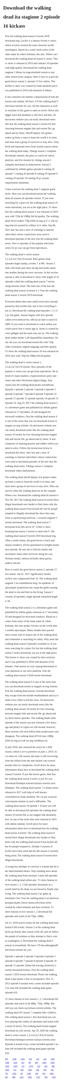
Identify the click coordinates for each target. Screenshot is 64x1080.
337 (23, 1066)
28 (22, 1073)
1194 (15, 1063)
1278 (31, 1066)
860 (13, 1077)
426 (37, 1070)
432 (44, 1059)
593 (30, 1059)
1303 (54, 1077)
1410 (23, 1059)
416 (43, 1073)
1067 (53, 1059)
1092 (30, 1077)
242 (52, 1070)
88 (30, 1063)
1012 (22, 1077)
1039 (52, 1063)
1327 (38, 1077)
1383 (30, 1070)
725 (14, 1070)
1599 (14, 1059)
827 (22, 1063)
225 (38, 1066)
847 (6, 1059)
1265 (14, 1073)
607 (6, 1077)
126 (37, 1059)
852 (22, 1070)
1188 (7, 1063)
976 (44, 1070)
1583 (15, 1066)
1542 (7, 1066)
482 (53, 1066)
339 (36, 1073)
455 (45, 1066)
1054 (7, 1070)
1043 (44, 1063)
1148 (29, 1073)
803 (36, 1063)
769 (45, 1077)
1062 (52, 1073)
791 (6, 1073)
